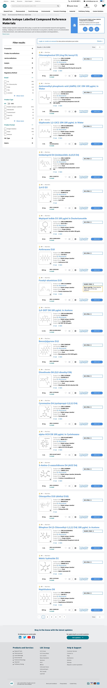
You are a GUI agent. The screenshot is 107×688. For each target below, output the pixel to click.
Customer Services (72, 651)
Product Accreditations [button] (18, 53)
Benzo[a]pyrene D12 (49, 341)
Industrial (16, 662)
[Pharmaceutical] (13, 653)
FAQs (68, 655)
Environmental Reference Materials (19, 15)
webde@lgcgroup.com (92, 1)
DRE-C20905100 (65, 592)
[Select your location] (102, 1)
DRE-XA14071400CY (67, 437)
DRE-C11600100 (65, 499)
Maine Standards (44, 658)
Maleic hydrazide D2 (49, 558)
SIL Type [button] (18, 138)
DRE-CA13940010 (66, 283)
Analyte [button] (18, 63)
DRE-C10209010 (65, 468)
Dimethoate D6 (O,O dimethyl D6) (55, 372)
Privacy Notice (63, 683)
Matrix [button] (18, 143)
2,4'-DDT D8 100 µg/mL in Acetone (56, 310)
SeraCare (42, 660)
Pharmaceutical (18, 653)
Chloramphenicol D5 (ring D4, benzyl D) (58, 55)
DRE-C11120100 (65, 58)
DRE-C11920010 (65, 406)
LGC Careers (43, 655)
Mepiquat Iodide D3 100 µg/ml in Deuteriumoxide (63, 218)
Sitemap (69, 662)
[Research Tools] (13, 651)
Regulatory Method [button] (18, 73)
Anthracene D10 (47, 249)
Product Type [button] (18, 100)
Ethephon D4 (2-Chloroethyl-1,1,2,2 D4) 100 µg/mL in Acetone (69, 527)
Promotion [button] (18, 48)
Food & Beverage (18, 655)
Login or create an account (48, 41)
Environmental (18, 657)
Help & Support (28, 1)
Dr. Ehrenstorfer (61, 62)
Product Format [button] (18, 125)
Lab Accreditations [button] (18, 58)
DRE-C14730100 (65, 561)
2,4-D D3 (43, 187)
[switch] (9, 103)
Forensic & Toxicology (19, 660)
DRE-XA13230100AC (67, 530)
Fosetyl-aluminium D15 (50, 280)
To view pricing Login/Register (83, 75)
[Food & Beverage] (13, 655)
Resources (19, 1)
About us (6, 1)
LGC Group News (44, 653)
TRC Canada (43, 671)
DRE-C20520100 (65, 252)
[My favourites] (95, 6)
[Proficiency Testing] (13, 664)
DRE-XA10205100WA (67, 92)
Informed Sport (44, 669)
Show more (20, 96)
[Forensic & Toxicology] (13, 660)
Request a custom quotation (74, 664)
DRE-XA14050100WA (67, 126)
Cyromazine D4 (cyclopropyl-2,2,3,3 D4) (58, 403)
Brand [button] (18, 78)
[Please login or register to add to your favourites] (66, 76)
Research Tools (18, 651)
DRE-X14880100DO (66, 221)
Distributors (70, 658)
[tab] (19, 49)
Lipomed (42, 673)
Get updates (76, 638)
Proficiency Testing (19, 664)
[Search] (58, 6)
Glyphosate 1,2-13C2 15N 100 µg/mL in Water (61, 122)
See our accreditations (95, 24)
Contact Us (70, 653)
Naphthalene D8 (47, 589)
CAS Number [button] (18, 68)
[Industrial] (13, 662)
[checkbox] (5, 81)
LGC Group (43, 651)
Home (4, 15)
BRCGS (42, 664)
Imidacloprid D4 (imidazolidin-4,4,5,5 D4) (59, 155)
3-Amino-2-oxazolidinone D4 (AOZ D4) (58, 465)
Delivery (69, 660)
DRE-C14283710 (65, 158)
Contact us (37, 1)
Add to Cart (97, 75)
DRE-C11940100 (65, 190)
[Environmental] (13, 658)
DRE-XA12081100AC (67, 313)
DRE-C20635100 (65, 344)
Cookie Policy (73, 683)
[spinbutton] (72, 76)
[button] (75, 76)
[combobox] (35, 6)
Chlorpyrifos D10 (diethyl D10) (54, 496)
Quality (12, 1)
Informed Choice (44, 667)
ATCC (41, 662)
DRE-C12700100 (65, 375)
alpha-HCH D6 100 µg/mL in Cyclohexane (59, 434)
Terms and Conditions (51, 683)
